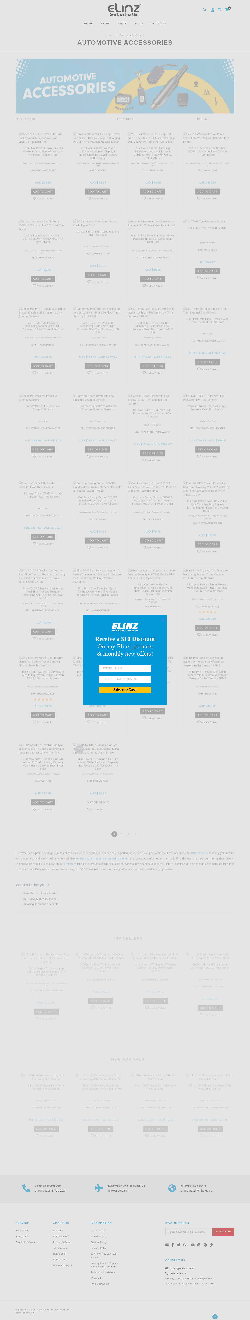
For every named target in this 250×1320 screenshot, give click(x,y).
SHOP (105, 23)
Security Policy (99, 1248)
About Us (58, 1230)
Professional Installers (103, 1272)
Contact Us (59, 1259)
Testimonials (60, 1248)
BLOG (138, 23)
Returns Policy (99, 1242)
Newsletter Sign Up (63, 1265)
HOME (88, 23)
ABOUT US (158, 23)
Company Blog (61, 1236)
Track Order (22, 1236)
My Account (22, 1230)
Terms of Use (98, 1230)
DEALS (122, 23)
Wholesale (96, 1278)
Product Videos (61, 1242)
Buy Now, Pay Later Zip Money (104, 1255)
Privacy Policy (98, 1236)
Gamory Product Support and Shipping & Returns (104, 1265)
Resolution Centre (26, 1242)
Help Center (59, 1253)
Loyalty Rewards (100, 1283)
